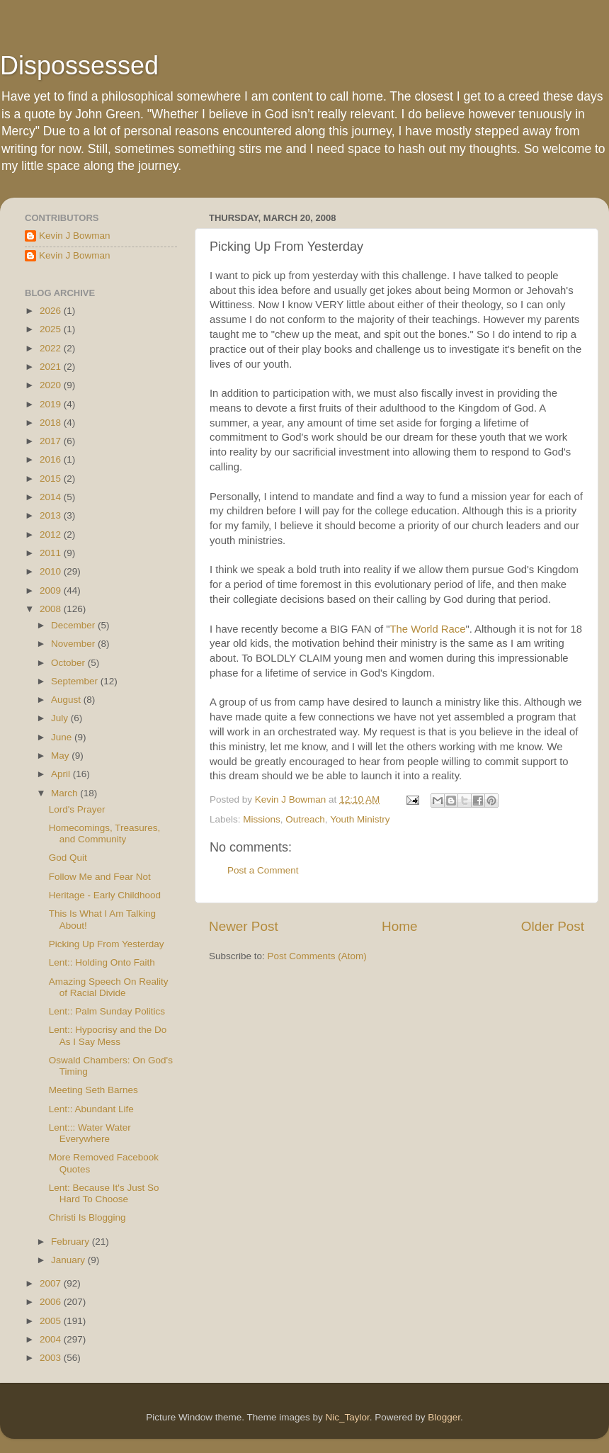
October (69, 662)
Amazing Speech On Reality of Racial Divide (109, 987)
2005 (52, 1321)
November (74, 643)
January (69, 1260)
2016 (52, 459)
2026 (52, 310)
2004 (52, 1339)
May (61, 755)
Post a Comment (263, 870)
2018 (52, 422)
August (67, 699)
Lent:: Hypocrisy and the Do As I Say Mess (108, 1035)
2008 (52, 609)
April (62, 774)
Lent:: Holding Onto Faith (102, 962)
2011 (52, 553)
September (76, 681)
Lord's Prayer (77, 809)
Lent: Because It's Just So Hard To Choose (104, 1193)
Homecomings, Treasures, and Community (105, 833)
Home (399, 926)
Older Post (552, 926)
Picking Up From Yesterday (106, 944)
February (71, 1241)
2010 (52, 571)
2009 (52, 590)
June (62, 737)
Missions (261, 819)
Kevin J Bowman (74, 235)
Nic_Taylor (347, 1417)
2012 (52, 534)
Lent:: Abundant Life (91, 1109)
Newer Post (243, 926)
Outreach (305, 819)
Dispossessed (79, 65)
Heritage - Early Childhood (105, 895)
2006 (52, 1301)
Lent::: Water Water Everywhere (90, 1133)
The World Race (427, 629)
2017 (52, 441)
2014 (52, 497)
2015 (52, 478)
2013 (52, 515)
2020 (52, 385)
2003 (52, 1357)
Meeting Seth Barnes (93, 1090)
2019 (52, 404)
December (74, 625)
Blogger (444, 1417)
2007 (52, 1283)
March (65, 793)
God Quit (68, 857)
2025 (52, 329)
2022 (52, 348)
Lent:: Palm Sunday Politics (107, 1011)
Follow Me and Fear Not (100, 876)
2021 (52, 366)
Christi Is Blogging (87, 1217)
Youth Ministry (359, 819)
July (61, 718)
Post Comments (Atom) (317, 956)
